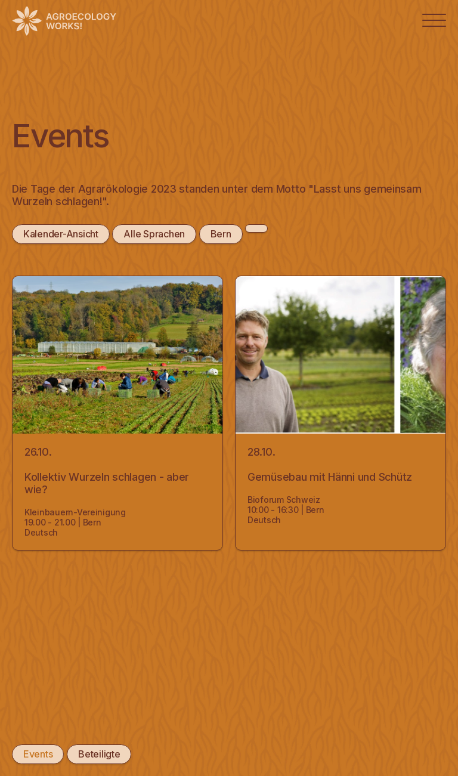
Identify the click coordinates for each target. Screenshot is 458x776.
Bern (221, 234)
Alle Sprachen (154, 234)
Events (37, 754)
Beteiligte (99, 754)
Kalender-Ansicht (60, 234)
